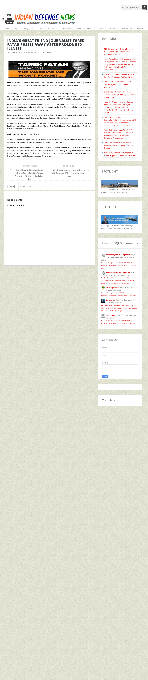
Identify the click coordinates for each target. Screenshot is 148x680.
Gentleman (110, 300)
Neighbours (28, 28)
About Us (140, 28)
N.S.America (52, 28)
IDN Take (112, 28)
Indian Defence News (41, 52)
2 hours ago (132, 295)
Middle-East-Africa (84, 28)
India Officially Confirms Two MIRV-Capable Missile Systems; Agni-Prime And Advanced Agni (120, 94)
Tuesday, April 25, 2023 (17, 52)
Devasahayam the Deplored (118, 255)
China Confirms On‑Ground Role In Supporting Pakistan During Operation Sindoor (119, 145)
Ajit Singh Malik (112, 287)
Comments (26, 186)
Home (6, 28)
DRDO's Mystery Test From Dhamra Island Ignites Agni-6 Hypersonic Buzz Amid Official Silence (118, 51)
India (16, 28)
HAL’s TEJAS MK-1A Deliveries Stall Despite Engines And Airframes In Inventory (117, 84)
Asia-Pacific (67, 28)
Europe (100, 28)
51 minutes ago (124, 283)
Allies (40, 28)
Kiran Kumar (111, 315)
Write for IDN (126, 28)
